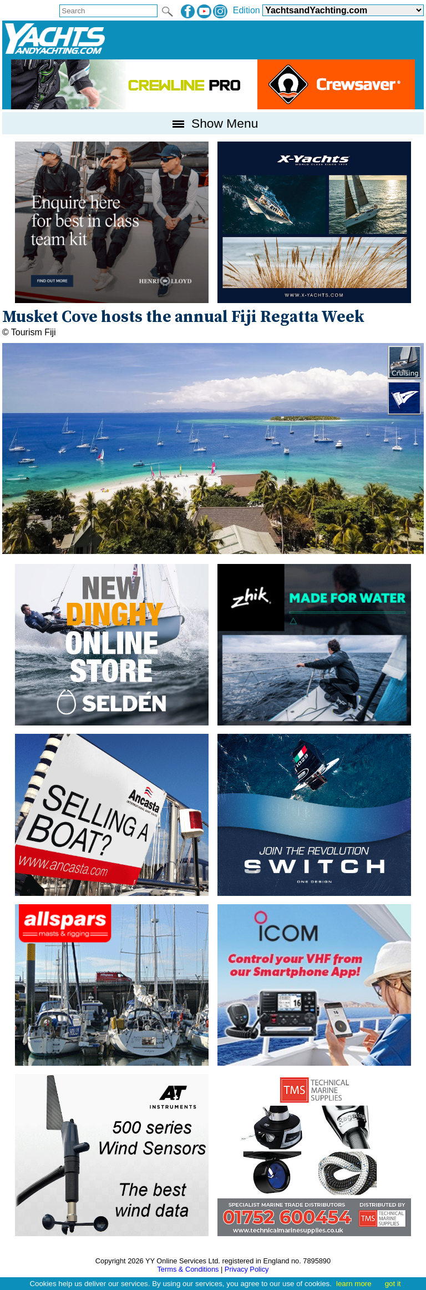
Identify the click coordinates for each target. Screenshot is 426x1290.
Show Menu (213, 123)
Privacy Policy (247, 1269)
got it (393, 1283)
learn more (354, 1283)
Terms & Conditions (188, 1269)
